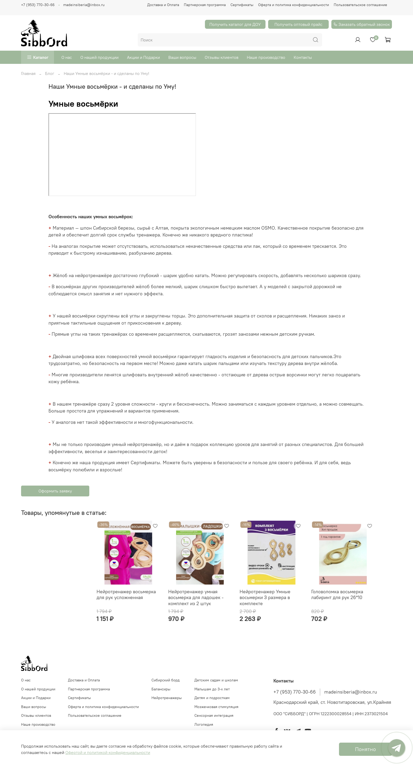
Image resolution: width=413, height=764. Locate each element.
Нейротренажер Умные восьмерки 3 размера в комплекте (198, 601)
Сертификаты (241, 4)
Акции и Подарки (143, 57)
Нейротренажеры (166, 702)
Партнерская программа (205, 4)
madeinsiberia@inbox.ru (84, 4)
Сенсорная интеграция (213, 719)
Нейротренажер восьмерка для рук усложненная (50, 598)
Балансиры (160, 693)
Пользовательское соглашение (360, 4)
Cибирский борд (165, 684)
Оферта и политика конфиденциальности (293, 4)
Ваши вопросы (182, 57)
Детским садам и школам (216, 684)
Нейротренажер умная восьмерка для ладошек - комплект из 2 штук (124, 601)
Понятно (365, 749)
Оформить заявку (55, 490)
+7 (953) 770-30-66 (38, 4)
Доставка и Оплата (163, 4)
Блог (49, 73)
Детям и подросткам (212, 702)
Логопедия (203, 728)
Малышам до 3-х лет (212, 693)
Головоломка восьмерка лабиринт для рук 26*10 (274, 598)
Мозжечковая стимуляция (216, 711)
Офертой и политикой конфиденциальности (107, 752)
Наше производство (266, 57)
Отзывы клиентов (221, 57)
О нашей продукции (99, 57)
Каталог (40, 57)
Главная (28, 73)
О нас (66, 57)
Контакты (303, 57)
